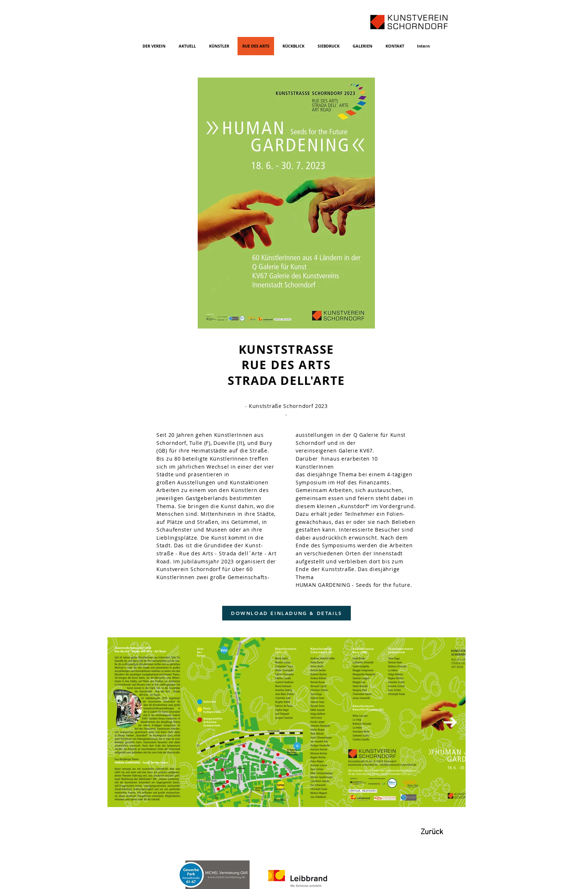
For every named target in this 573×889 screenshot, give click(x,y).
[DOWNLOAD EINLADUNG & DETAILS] (286, 613)
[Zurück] (432, 832)
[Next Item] (450, 722)
